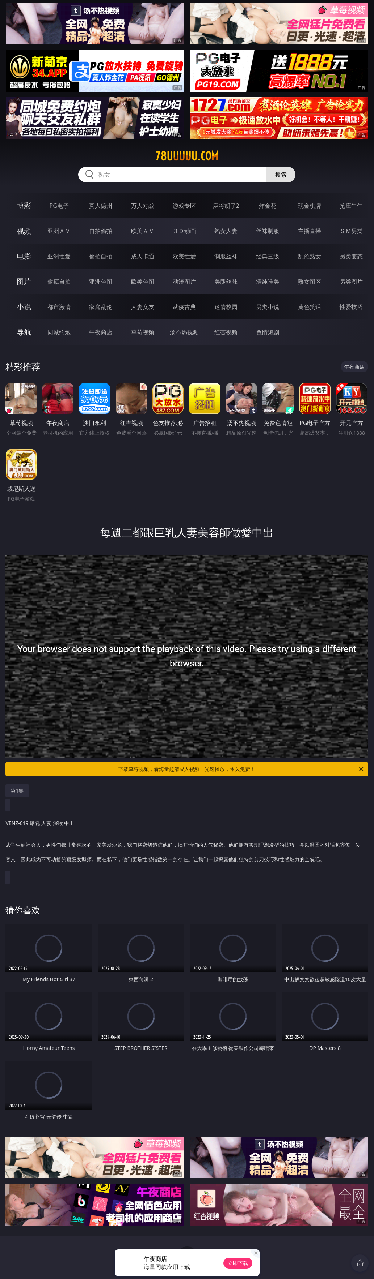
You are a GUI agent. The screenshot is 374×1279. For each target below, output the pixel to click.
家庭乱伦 (100, 307)
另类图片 (351, 282)
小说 (24, 307)
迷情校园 (226, 307)
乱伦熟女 (309, 256)
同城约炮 (59, 332)
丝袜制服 (267, 231)
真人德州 (100, 206)
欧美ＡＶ (142, 231)
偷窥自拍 (59, 282)
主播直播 (309, 231)
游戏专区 (184, 206)
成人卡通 (142, 256)
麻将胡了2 (226, 206)
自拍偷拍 (100, 231)
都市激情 (59, 307)
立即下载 (238, 1262)
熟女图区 (309, 282)
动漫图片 (184, 282)
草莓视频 (142, 332)
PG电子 (59, 206)
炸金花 (267, 206)
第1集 (17, 790)
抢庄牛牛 (351, 206)
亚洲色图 (100, 282)
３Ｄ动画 (184, 231)
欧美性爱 (184, 256)
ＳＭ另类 (351, 231)
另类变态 (351, 256)
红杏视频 (226, 332)
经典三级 (267, 256)
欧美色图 (142, 282)
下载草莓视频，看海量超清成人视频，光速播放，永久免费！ (241, 769)
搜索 (281, 175)
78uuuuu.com (186, 156)
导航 (24, 332)
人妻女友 (142, 307)
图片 (24, 281)
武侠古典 (184, 307)
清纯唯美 (267, 282)
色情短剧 (267, 332)
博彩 (24, 205)
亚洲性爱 (59, 256)
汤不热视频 (184, 332)
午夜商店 (100, 332)
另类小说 (267, 307)
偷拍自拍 (100, 256)
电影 (24, 256)
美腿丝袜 (226, 282)
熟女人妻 (226, 231)
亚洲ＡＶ (59, 231)
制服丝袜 (226, 256)
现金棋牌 (309, 206)
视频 (24, 231)
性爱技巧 (351, 307)
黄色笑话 (309, 307)
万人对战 (142, 206)
